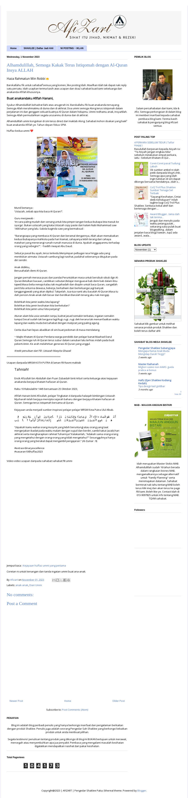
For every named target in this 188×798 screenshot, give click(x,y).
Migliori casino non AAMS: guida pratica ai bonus (156, 368)
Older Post (118, 701)
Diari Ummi (35, 585)
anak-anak (22, 585)
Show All (178, 393)
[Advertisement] (157, 574)
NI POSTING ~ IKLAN (71, 48)
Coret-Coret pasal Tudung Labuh (165, 165)
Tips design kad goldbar (151, 386)
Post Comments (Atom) (75, 709)
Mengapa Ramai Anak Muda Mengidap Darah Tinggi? (153, 352)
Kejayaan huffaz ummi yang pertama (44, 565)
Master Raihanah (148, 364)
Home (13, 48)
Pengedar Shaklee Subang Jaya (156, 348)
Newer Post (16, 701)
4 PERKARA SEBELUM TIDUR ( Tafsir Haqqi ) (154, 144)
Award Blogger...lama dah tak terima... (165, 215)
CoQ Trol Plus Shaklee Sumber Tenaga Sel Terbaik (163, 190)
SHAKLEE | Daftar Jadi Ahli (38, 48)
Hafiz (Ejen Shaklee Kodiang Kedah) (154, 381)
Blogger (141, 790)
